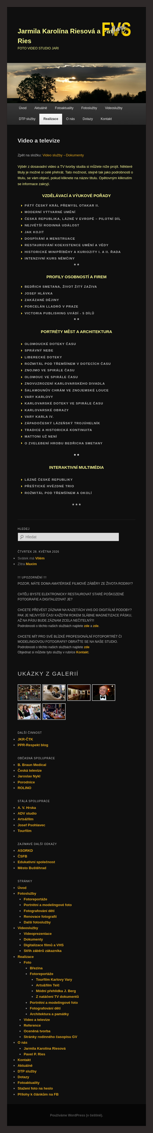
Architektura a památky (49, 1014)
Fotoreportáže (35, 899)
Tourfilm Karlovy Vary (54, 979)
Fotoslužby (89, 108)
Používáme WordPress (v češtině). (76, 1115)
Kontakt (106, 119)
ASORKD (25, 851)
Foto (27, 962)
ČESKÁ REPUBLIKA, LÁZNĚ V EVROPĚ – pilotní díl (73, 218)
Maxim (31, 564)
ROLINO (24, 788)
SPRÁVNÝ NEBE (39, 350)
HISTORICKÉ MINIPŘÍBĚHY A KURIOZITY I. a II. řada (73, 252)
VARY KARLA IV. (39, 416)
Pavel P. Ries (34, 1054)
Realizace (50, 119)
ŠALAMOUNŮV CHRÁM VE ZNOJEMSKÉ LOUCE (67, 390)
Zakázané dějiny (42, 300)
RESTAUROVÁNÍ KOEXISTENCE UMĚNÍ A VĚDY (67, 245)
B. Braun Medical (32, 765)
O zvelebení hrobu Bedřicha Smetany (64, 443)
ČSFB (22, 856)
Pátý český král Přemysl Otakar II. (62, 205)
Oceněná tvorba (37, 1031)
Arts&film (26, 819)
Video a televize (37, 1020)
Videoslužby (114, 108)
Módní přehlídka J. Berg (56, 991)
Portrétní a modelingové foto (48, 905)
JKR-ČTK (25, 739)
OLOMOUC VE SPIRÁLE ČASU (51, 377)
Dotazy (88, 119)
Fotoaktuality (64, 108)
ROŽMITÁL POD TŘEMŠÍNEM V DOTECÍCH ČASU (68, 363)
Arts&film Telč (47, 985)
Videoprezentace (38, 934)
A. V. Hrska (27, 808)
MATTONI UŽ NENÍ (41, 436)
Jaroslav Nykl (29, 776)
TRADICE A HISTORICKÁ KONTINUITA (58, 430)
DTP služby (27, 119)
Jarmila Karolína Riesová (45, 1048)
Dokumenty (33, 939)
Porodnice (26, 782)
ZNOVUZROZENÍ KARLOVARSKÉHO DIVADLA (65, 383)
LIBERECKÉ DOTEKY (43, 357)
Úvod (23, 108)
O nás (70, 119)
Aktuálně (40, 108)
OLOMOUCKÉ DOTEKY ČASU (50, 344)
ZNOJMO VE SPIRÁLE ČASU (50, 370)
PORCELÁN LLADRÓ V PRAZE (51, 306)
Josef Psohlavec (31, 825)
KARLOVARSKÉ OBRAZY (47, 410)
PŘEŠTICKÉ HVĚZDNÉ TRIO (49, 486)
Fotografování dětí (39, 911)
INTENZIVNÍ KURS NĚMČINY (50, 258)
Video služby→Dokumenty (63, 155)
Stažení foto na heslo (35, 1088)
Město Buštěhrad (32, 868)
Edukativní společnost (36, 862)
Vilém (39, 558)
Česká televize (30, 770)
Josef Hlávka (39, 293)
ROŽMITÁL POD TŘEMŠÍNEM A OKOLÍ (58, 493)
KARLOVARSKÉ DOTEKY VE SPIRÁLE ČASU (64, 403)
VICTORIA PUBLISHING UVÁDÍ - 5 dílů (59, 313)
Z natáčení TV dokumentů (57, 997)
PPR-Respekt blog (33, 745)
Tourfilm (24, 831)
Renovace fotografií (40, 916)
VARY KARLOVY (39, 396)
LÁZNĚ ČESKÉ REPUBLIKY (49, 479)
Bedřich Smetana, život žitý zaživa (61, 286)
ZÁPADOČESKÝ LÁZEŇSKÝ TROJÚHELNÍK (62, 423)
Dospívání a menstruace (50, 238)
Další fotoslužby (37, 922)
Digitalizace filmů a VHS (43, 945)
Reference (32, 1025)
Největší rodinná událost (52, 225)
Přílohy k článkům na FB (38, 1094)
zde (87, 626)
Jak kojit (34, 232)
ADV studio (27, 813)
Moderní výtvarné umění (50, 212)
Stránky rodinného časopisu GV (50, 1037)
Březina (36, 968)
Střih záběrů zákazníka (42, 951)
